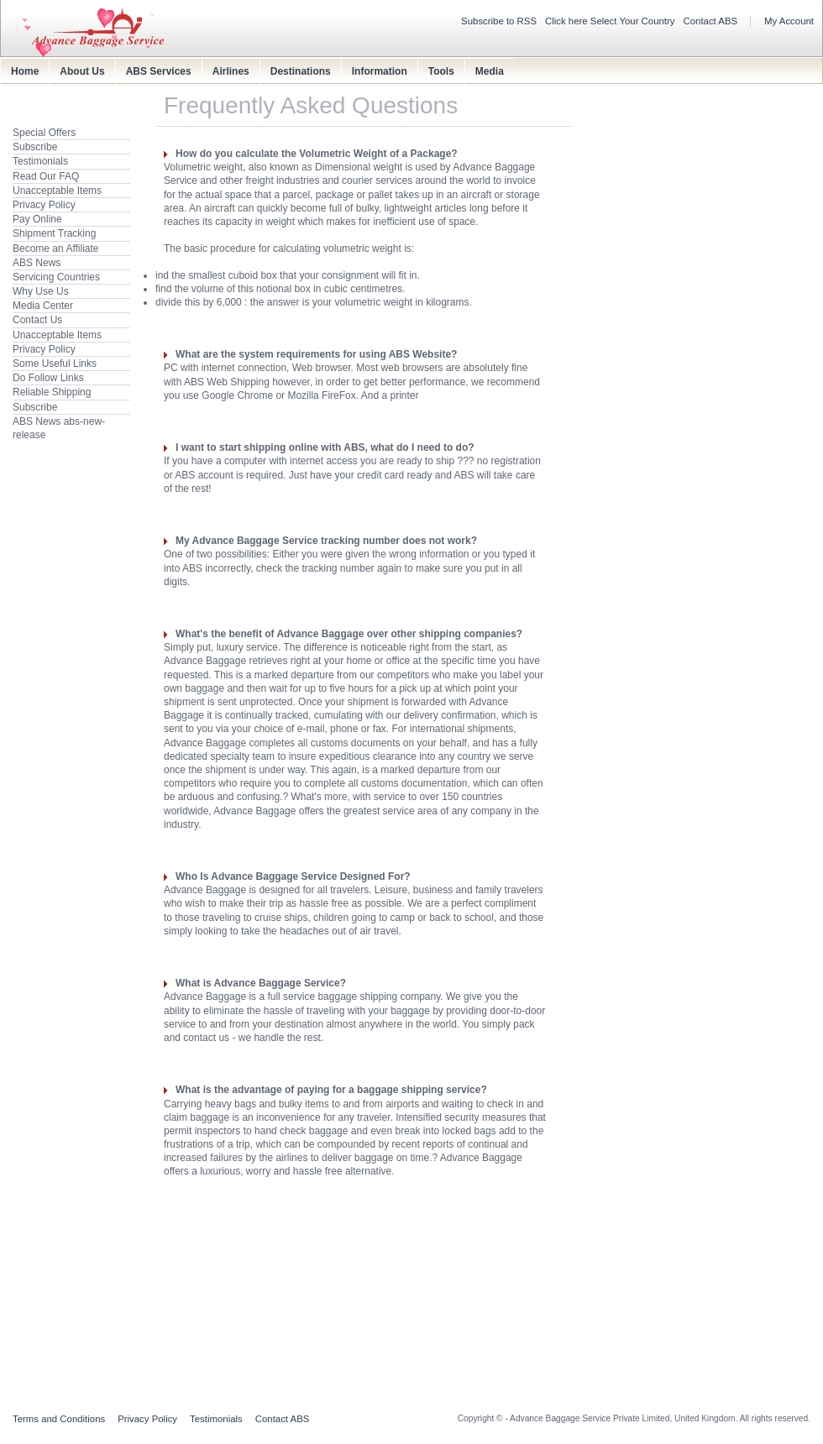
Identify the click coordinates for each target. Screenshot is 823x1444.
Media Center (43, 305)
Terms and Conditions (59, 1419)
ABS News (36, 263)
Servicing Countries (56, 277)
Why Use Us (41, 291)
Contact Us (37, 320)
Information (379, 71)
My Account (789, 21)
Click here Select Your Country (610, 21)
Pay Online (37, 219)
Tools (441, 71)
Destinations (300, 71)
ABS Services (158, 71)
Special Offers (44, 133)
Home (25, 71)
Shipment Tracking (54, 233)
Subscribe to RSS (499, 21)
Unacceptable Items (57, 190)
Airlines (230, 71)
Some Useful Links (55, 363)
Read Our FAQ (46, 176)
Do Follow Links (48, 378)
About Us (82, 71)
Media (489, 71)
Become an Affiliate (56, 248)
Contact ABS (711, 21)
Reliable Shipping (52, 392)
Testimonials (40, 161)
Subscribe (35, 147)
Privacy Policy (44, 205)
